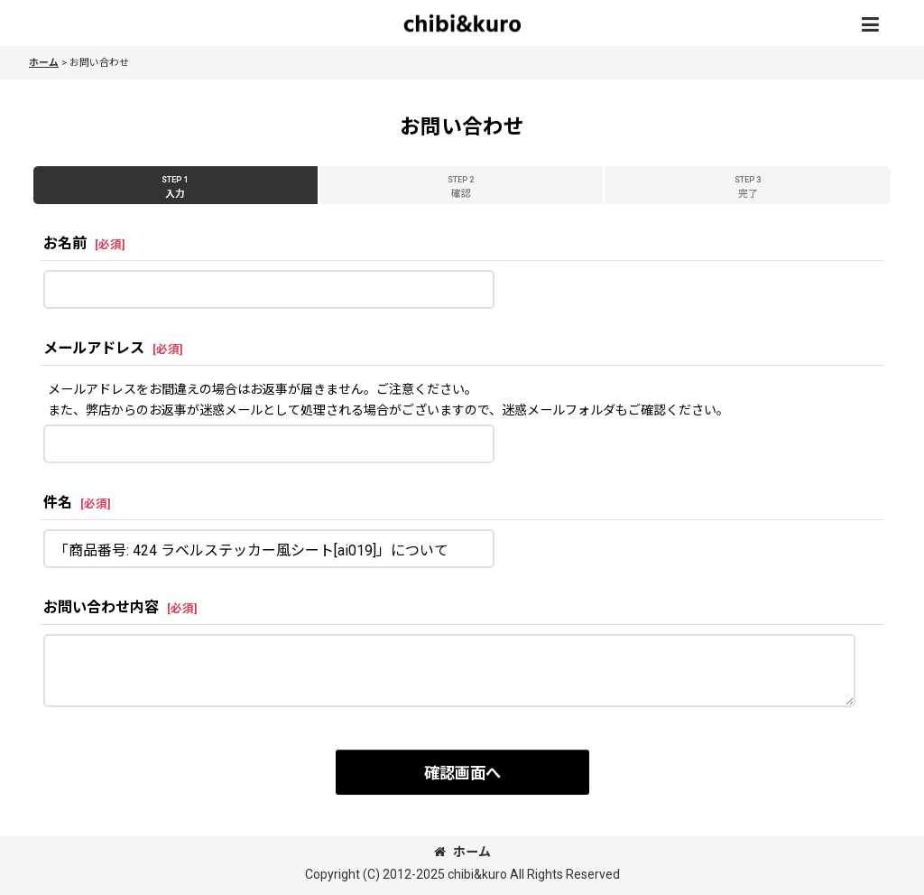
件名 (57, 502)
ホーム (462, 851)
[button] (870, 25)
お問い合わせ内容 (101, 607)
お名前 (65, 243)
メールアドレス (93, 348)
